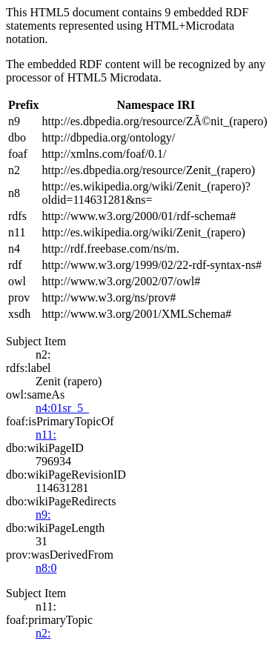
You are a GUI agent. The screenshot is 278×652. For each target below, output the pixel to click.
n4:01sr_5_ (62, 408)
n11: (46, 434)
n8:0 (46, 568)
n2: (43, 633)
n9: (43, 514)
